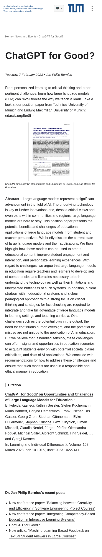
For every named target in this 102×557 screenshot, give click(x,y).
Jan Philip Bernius (59, 74)
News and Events (25, 36)
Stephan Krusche (38, 422)
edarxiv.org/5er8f (18, 116)
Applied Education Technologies (18, 6)
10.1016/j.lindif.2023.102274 (54, 450)
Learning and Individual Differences (37, 444)
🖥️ (59, 8)
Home (9, 36)
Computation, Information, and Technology (23, 8)
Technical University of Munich (17, 11)
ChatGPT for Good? (51, 36)
